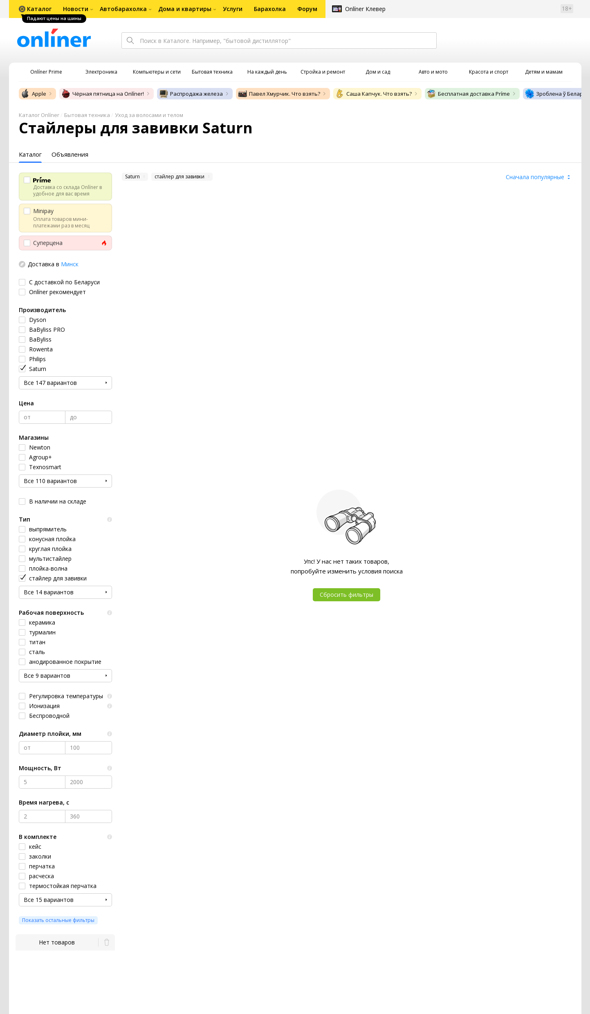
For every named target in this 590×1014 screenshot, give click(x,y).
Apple (33, 94)
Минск (70, 264)
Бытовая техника (87, 115)
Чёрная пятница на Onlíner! (102, 94)
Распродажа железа (191, 94)
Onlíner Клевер (365, 9)
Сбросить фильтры (346, 594)
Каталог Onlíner (39, 115)
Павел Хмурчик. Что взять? (279, 94)
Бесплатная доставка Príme (468, 94)
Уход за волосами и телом (149, 115)
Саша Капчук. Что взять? (373, 94)
